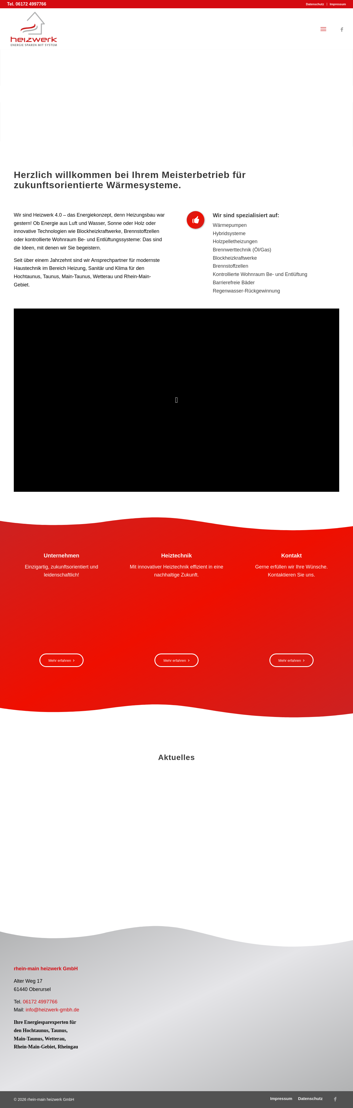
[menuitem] (315, 4)
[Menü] (323, 29)
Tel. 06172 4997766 (26, 4)
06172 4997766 (40, 1002)
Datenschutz (315, 4)
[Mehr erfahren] (61, 660)
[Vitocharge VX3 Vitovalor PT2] (176, 616)
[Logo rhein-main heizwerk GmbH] (33, 29)
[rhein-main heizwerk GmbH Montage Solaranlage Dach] (61, 616)
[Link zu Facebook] (342, 29)
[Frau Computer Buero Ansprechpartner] (291, 616)
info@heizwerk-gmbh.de (52, 1010)
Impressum (338, 4)
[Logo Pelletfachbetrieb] (133, 988)
